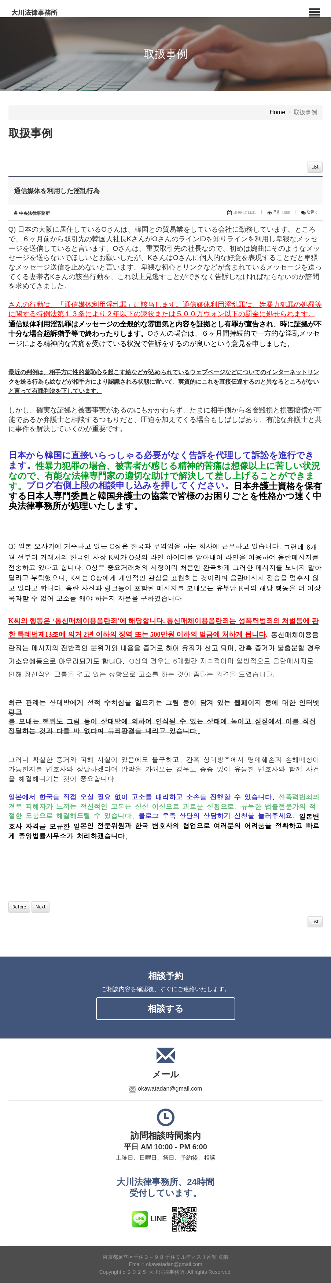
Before (19, 907)
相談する (166, 1008)
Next (40, 907)
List (315, 167)
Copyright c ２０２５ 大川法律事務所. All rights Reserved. (165, 1272)
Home (277, 112)
